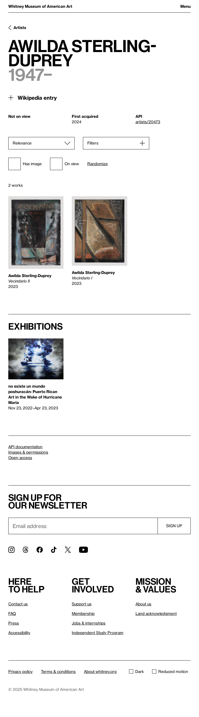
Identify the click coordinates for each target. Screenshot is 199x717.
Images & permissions (28, 452)
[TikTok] (54, 549)
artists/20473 (148, 121)
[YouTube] (83, 549)
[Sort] (41, 143)
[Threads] (25, 549)
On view (64, 164)
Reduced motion (170, 671)
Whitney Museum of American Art (40, 6)
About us (143, 604)
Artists (19, 27)
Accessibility (19, 632)
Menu (185, 6)
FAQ (12, 613)
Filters (92, 143)
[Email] (83, 526)
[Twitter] (68, 549)
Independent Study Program (97, 632)
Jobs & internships (88, 623)
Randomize (97, 164)
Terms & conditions (58, 671)
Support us (81, 604)
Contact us (18, 604)
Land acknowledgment (156, 613)
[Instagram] (11, 549)
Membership (83, 613)
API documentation (25, 446)
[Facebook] (39, 549)
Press (13, 623)
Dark (136, 671)
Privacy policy (20, 671)
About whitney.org (100, 671)
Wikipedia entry (37, 98)
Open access (20, 457)
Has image (25, 164)
